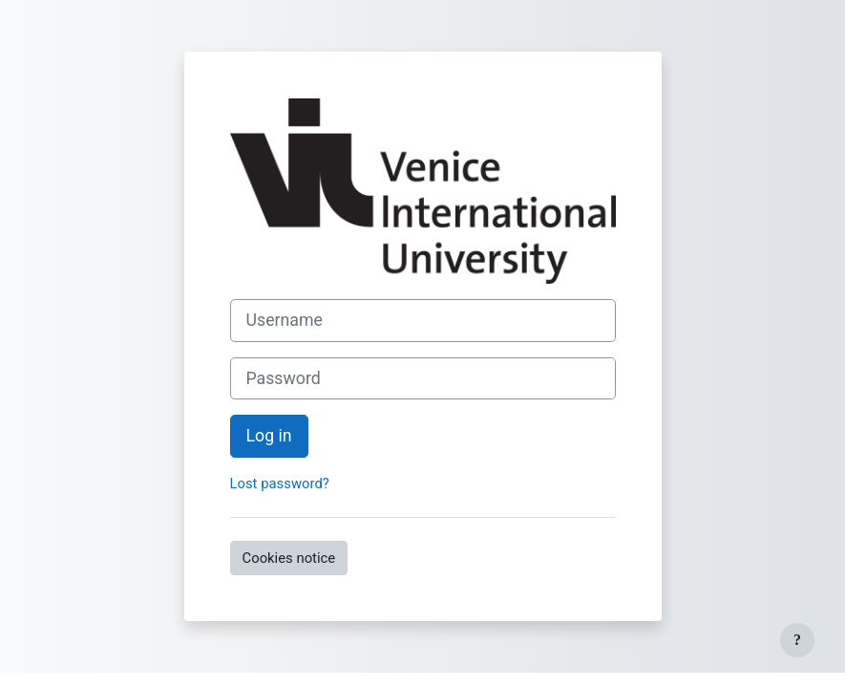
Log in (269, 435)
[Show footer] (797, 640)
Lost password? (279, 483)
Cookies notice (289, 558)
